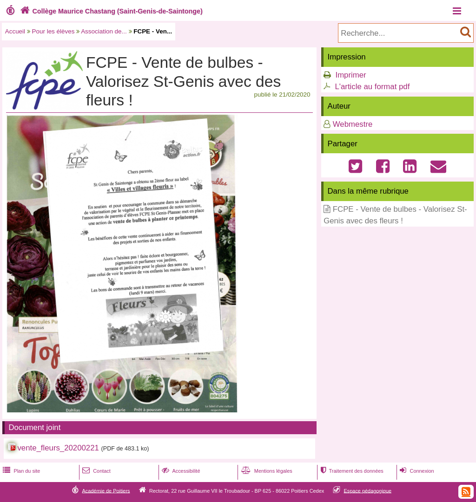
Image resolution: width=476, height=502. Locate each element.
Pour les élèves (53, 31)
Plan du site (20, 471)
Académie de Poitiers (106, 490)
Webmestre (353, 124)
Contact (95, 471)
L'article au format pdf (372, 86)
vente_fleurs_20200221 (58, 447)
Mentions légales (265, 471)
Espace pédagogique (368, 490)
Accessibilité (180, 471)
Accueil (15, 31)
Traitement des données (350, 471)
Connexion (416, 471)
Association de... (104, 31)
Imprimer (350, 75)
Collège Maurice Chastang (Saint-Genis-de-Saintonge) (110, 11)
